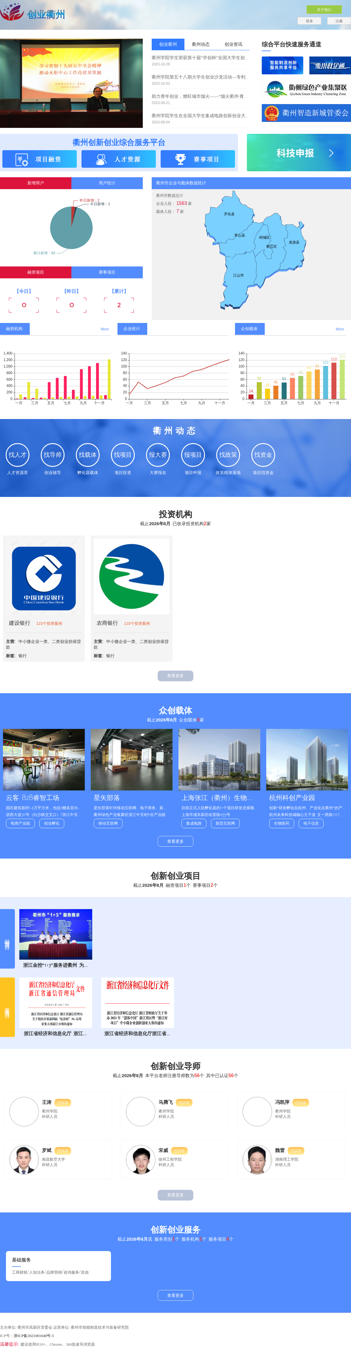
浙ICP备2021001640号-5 (34, 1335)
